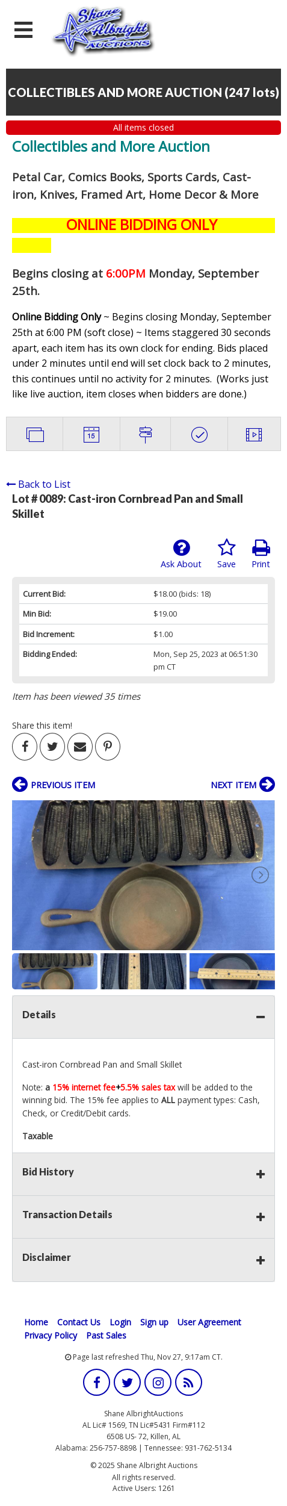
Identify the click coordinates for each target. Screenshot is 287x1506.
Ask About (181, 554)
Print (261, 554)
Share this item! (42, 725)
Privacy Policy (50, 1335)
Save (226, 554)
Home (36, 1322)
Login (120, 1322)
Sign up (154, 1322)
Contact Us (78, 1322)
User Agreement (209, 1322)
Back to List (38, 484)
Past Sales (106, 1335)
